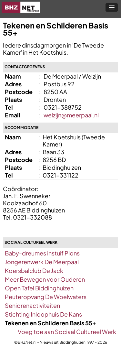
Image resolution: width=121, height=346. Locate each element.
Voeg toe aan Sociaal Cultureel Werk (67, 331)
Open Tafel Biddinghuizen (39, 288)
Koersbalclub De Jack (34, 270)
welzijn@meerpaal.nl (71, 115)
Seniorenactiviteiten (32, 305)
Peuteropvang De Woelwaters (45, 296)
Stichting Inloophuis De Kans (43, 314)
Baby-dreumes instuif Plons (42, 253)
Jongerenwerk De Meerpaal (42, 261)
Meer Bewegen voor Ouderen (45, 279)
